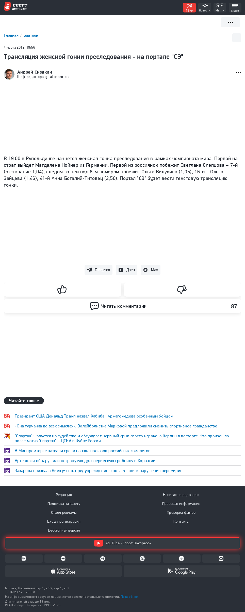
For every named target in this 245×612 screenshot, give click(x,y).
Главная (12, 35)
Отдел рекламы (64, 512)
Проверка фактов (181, 512)
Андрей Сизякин (34, 72)
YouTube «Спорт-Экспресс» (122, 543)
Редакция (64, 494)
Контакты (181, 521)
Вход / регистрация (63, 521)
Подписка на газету (63, 503)
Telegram (102, 269)
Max (154, 269)
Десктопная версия (64, 530)
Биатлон (31, 35)
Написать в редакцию (181, 494)
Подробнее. (130, 597)
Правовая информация (181, 503)
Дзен (130, 269)
